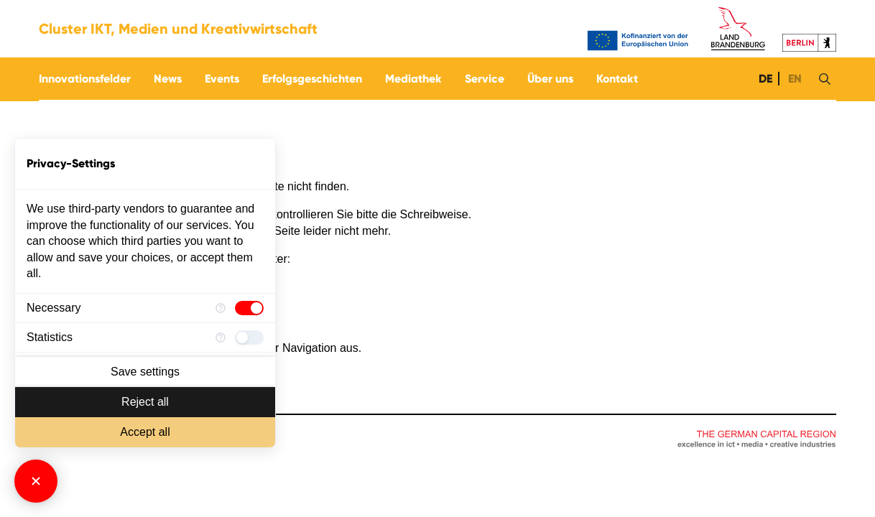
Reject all (145, 402)
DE (764, 78)
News (168, 78)
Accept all (145, 432)
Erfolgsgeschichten (312, 78)
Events (222, 78)
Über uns (550, 78)
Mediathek (413, 78)
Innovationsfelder (85, 78)
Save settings (145, 371)
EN (793, 78)
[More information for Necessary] (220, 308)
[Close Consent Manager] (35, 481)
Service (484, 78)
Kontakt (617, 78)
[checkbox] (249, 308)
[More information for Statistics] (220, 337)
